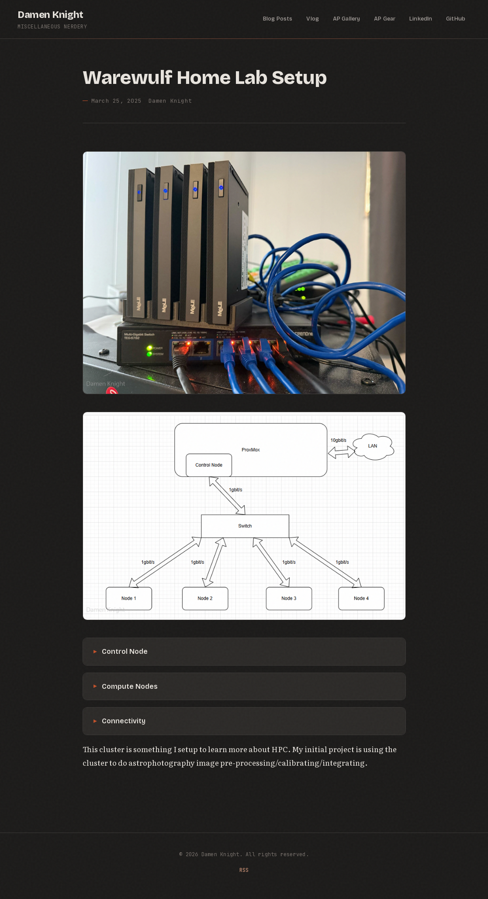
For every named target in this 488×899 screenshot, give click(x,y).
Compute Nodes (130, 686)
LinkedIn (420, 18)
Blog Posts (277, 18)
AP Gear (384, 18)
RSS (244, 870)
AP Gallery (346, 18)
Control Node (125, 651)
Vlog (312, 18)
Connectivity (123, 721)
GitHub (455, 18)
